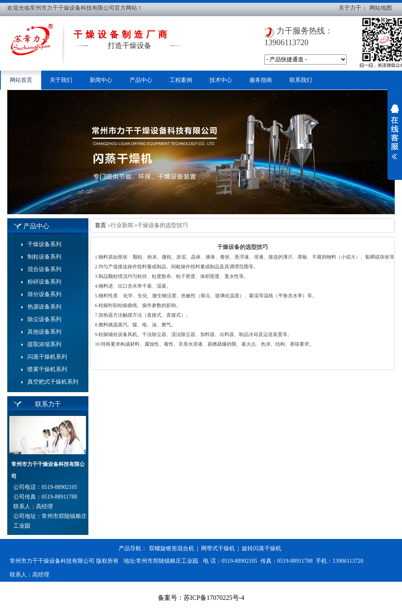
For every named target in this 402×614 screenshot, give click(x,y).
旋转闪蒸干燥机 (261, 548)
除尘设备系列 (44, 319)
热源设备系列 (44, 307)
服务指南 (260, 80)
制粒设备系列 (44, 257)
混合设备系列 (44, 269)
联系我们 (300, 80)
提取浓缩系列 (44, 344)
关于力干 (350, 8)
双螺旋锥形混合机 (171, 548)
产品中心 (141, 80)
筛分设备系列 (44, 294)
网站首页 (21, 80)
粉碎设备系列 (44, 282)
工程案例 (181, 80)
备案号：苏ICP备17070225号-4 (201, 597)
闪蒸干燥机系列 (47, 357)
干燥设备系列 (44, 244)
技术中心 (220, 80)
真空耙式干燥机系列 (52, 382)
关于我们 (61, 80)
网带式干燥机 (218, 548)
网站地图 (380, 8)
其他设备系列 (44, 332)
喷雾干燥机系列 (47, 369)
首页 (100, 225)
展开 (394, 132)
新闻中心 (101, 80)
